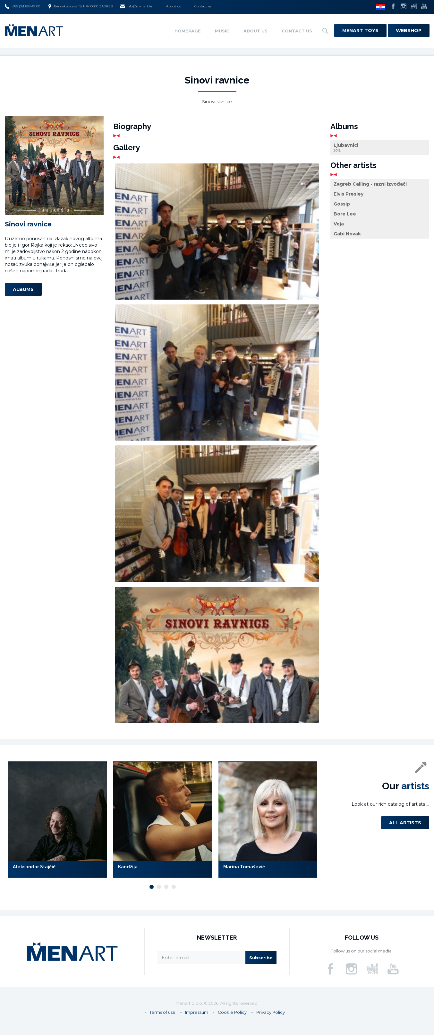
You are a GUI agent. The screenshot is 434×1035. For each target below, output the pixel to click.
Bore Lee (345, 214)
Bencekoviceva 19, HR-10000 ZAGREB (80, 6)
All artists (405, 823)
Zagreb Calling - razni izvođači (370, 184)
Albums (23, 289)
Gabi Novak (347, 234)
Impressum (196, 1012)
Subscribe (261, 957)
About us (173, 6)
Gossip (342, 204)
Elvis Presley (348, 194)
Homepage (187, 30)
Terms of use (162, 1012)
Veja (339, 224)
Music (222, 30)
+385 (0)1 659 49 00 (22, 6)
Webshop (408, 30)
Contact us (202, 6)
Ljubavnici (380, 147)
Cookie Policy (232, 1012)
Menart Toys (360, 30)
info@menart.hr (136, 6)
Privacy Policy (270, 1012)
